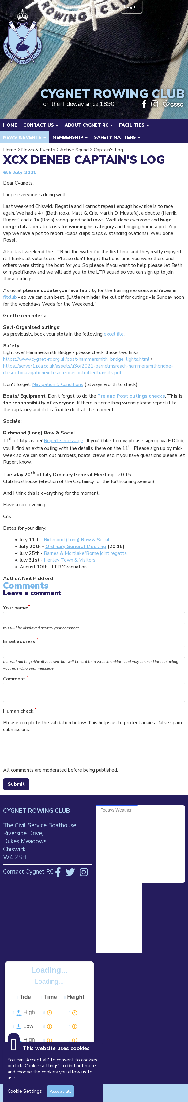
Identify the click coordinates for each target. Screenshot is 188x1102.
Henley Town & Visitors (70, 560)
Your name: (15, 608)
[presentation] (49, 750)
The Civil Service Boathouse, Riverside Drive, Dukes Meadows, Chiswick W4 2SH (40, 841)
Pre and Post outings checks (131, 396)
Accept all (60, 1091)
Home (10, 125)
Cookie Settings (25, 1091)
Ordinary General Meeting (75, 546)
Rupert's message (63, 440)
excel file (114, 334)
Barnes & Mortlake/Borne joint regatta (85, 553)
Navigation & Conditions (57, 384)
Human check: (19, 711)
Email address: (19, 641)
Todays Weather (116, 810)
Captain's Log (108, 149)
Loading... (49, 970)
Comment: (15, 679)
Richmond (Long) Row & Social (77, 539)
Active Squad (74, 149)
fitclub (10, 297)
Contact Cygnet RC (28, 872)
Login (131, 6)
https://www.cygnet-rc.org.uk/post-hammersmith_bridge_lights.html (76, 359)
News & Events (38, 149)
